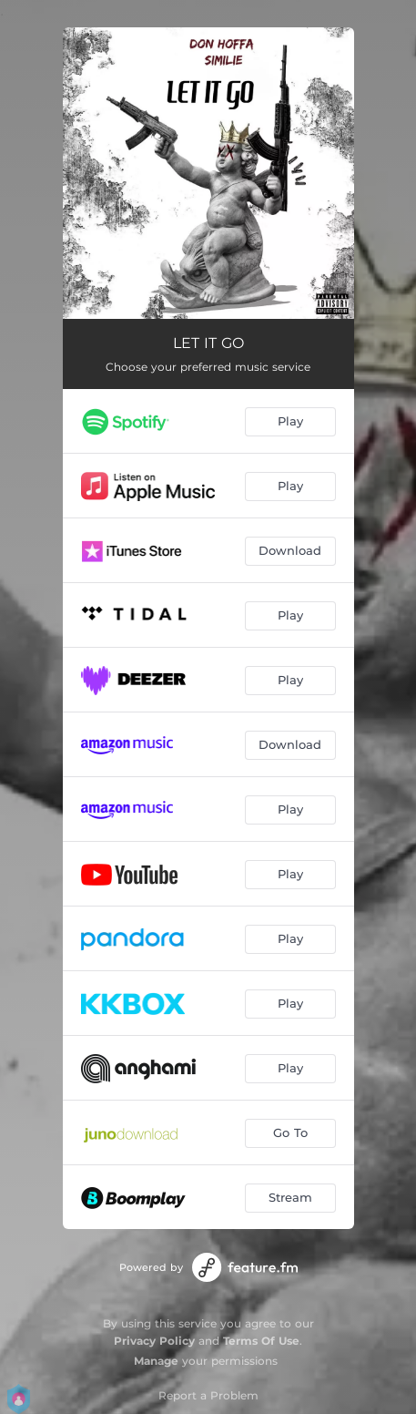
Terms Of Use (261, 1340)
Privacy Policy (154, 1340)
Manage (156, 1361)
